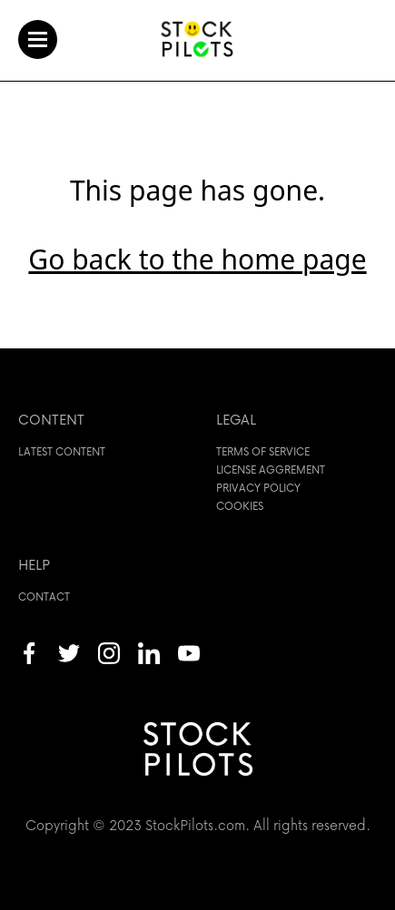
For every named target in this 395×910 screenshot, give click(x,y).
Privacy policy (258, 487)
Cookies (239, 505)
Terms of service (263, 451)
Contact (44, 596)
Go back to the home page (197, 259)
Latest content (61, 451)
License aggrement (270, 469)
